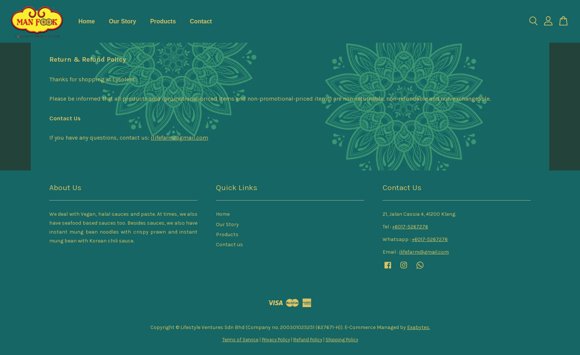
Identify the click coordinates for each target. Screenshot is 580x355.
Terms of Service (240, 339)
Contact (201, 21)
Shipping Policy (342, 339)
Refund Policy (307, 339)
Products (163, 21)
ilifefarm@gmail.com (179, 137)
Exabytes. (418, 327)
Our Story (122, 21)
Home (87, 21)
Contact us (229, 244)
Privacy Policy (276, 339)
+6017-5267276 (410, 227)
